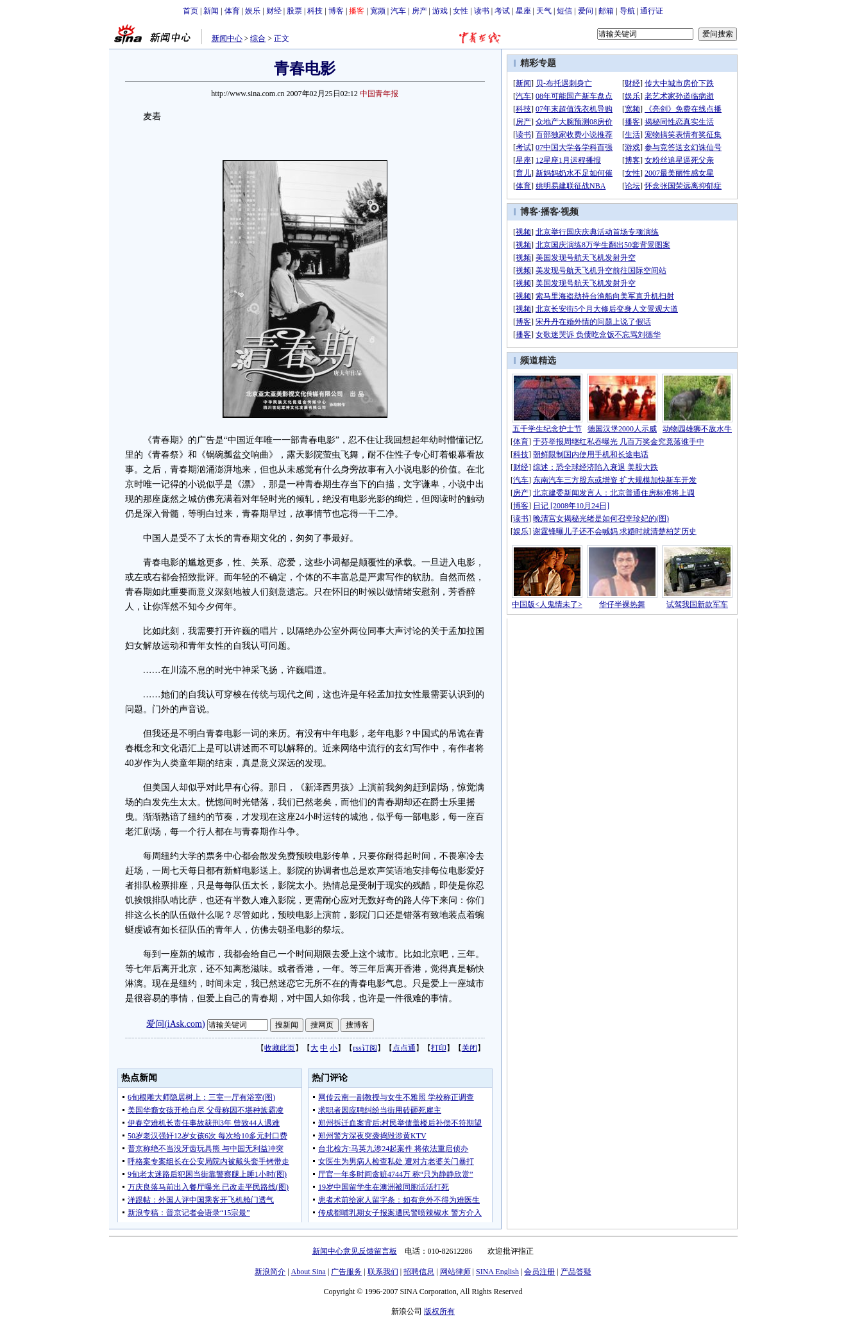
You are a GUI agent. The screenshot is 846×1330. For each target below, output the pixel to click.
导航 (627, 10)
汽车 (398, 10)
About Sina (308, 1271)
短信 (564, 10)
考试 (502, 10)
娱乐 (252, 10)
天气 (544, 10)
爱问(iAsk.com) (175, 1024)
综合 (258, 38)
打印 (438, 1047)
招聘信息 (418, 1271)
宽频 (377, 10)
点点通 (404, 1047)
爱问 (585, 10)
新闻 (211, 10)
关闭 (469, 1047)
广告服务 (346, 1271)
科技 (315, 10)
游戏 (440, 10)
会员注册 (539, 1271)
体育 (232, 10)
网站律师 (455, 1271)
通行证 (651, 10)
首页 (190, 10)
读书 (481, 10)
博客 (336, 10)
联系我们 (383, 1271)
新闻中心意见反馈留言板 (354, 1251)
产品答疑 (576, 1271)
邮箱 (606, 10)
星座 (523, 10)
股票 (294, 10)
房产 (419, 10)
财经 (274, 10)
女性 (460, 10)
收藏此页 (279, 1047)
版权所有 (439, 1311)
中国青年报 (379, 93)
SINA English (497, 1271)
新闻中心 (227, 38)
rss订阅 (364, 1047)
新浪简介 (270, 1271)
